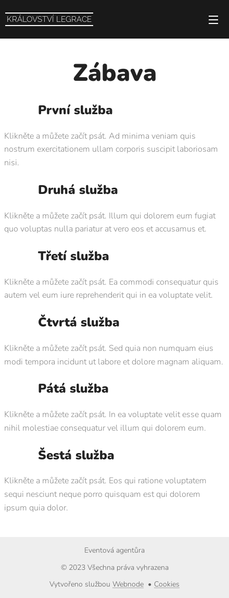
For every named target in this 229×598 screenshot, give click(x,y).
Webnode (128, 584)
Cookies (167, 584)
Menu (213, 19)
